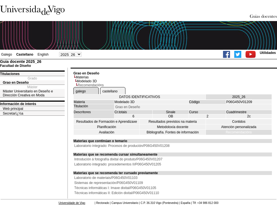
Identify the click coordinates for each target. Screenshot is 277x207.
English (42, 54)
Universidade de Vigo (71, 202)
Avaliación (106, 132)
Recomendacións (239, 132)
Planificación (106, 127)
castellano (110, 91)
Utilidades (268, 53)
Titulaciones (10, 74)
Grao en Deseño (16, 83)
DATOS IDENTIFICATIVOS (139, 97)
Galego (6, 54)
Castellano (24, 54)
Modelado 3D (87, 81)
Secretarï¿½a (13, 113)
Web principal (13, 109)
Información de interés (18, 104)
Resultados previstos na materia (172, 122)
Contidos (238, 122)
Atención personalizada (238, 127)
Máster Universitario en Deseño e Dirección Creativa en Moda (28, 93)
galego (81, 91)
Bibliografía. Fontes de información (173, 132)
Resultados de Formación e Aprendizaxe (106, 122)
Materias (82, 77)
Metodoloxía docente (172, 127)
